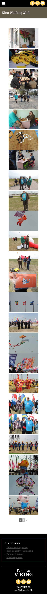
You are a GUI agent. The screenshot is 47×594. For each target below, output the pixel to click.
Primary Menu (3, 3)
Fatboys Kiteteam (15, 554)
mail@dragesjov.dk (23, 590)
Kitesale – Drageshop (16, 547)
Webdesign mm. (14, 557)
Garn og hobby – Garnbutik (19, 551)
